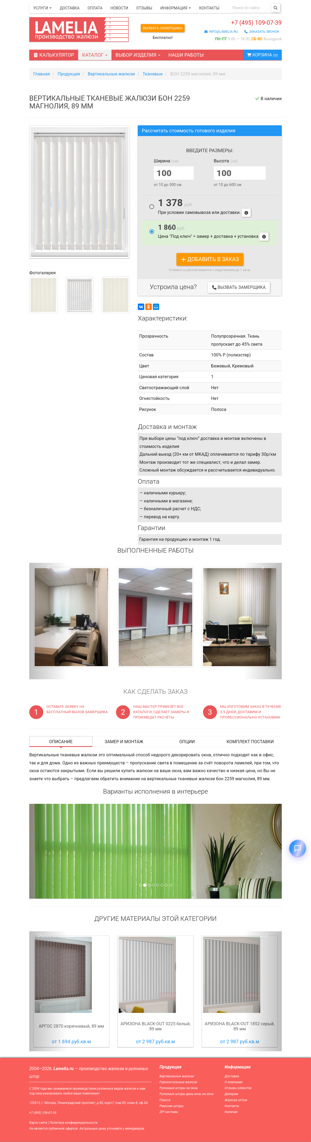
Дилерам (231, 1094)
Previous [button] (48, 936)
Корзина (260, 55)
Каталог (95, 55)
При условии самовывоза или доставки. (204, 208)
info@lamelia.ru (221, 33)
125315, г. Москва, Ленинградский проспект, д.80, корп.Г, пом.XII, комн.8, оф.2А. (89, 1103)
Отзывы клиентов (238, 1088)
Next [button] (263, 936)
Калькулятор (53, 55)
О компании (234, 1082)
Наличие (231, 1112)
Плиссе (165, 1100)
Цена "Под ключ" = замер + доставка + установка (213, 232)
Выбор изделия (137, 55)
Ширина (166, 161)
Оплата (95, 8)
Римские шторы (171, 1106)
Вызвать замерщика (164, 28)
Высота (225, 161)
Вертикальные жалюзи (177, 1076)
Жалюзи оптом (236, 1100)
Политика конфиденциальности (73, 1123)
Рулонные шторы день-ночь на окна (187, 1094)
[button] (48, 621)
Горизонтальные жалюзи (178, 1082)
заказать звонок (261, 33)
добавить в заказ (210, 259)
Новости (119, 8)
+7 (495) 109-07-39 (247, 23)
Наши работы (186, 55)
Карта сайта (38, 1123)
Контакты (209, 8)
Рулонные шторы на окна (179, 1088)
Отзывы (144, 8)
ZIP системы (169, 1112)
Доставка (69, 8)
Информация (175, 8)
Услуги (42, 8)
